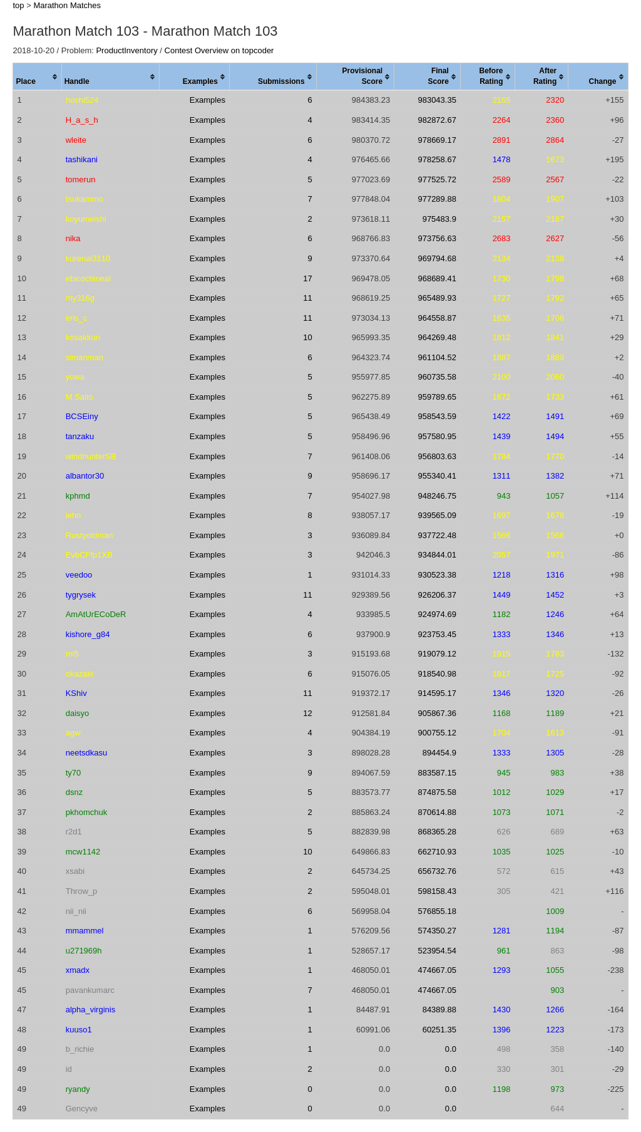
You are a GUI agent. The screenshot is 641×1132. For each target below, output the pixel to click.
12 (307, 713)
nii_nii (76, 911)
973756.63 (437, 238)
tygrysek (81, 595)
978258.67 (437, 159)
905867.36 (437, 713)
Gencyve (82, 1108)
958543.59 (437, 416)
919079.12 (437, 653)
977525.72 (437, 179)
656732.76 (437, 871)
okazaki (79, 673)
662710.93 (437, 851)
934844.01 (437, 554)
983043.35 (437, 100)
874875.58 (437, 792)
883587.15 (437, 772)
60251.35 (439, 1029)
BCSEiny (82, 416)
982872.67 (437, 120)
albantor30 (85, 475)
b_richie (80, 1049)
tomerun (81, 179)
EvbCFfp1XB (89, 554)
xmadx (78, 970)
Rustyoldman (89, 535)
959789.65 (437, 397)
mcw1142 (83, 851)
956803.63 (437, 456)
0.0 (450, 1049)
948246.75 (437, 496)
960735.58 (437, 377)
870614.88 (437, 812)
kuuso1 (79, 1029)
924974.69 (437, 614)
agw (73, 732)
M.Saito (79, 397)
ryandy (78, 1089)
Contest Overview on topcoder (219, 50)
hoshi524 (82, 100)
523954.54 (437, 950)
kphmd (78, 496)
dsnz (74, 792)
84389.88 (439, 1009)
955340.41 (437, 475)
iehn (73, 515)
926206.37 (437, 595)
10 (307, 337)
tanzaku (80, 436)
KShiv (76, 693)
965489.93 (437, 298)
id (69, 1069)
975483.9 (439, 219)
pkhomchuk (86, 812)
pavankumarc (90, 990)
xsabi (75, 871)
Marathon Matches (67, 5)
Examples (207, 100)
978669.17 (437, 140)
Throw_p (82, 891)
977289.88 (437, 199)
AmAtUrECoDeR (96, 614)
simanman (84, 357)
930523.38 (437, 574)
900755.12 (437, 732)
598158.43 (437, 891)
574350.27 (437, 930)
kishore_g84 (88, 634)
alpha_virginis (91, 1009)
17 (307, 278)
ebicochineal (88, 278)
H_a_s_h (82, 120)
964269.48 (437, 337)
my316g (80, 298)
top (18, 5)
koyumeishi (86, 219)
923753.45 (437, 634)
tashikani (82, 159)
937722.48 (437, 535)
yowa (75, 377)
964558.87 (437, 318)
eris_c (77, 318)
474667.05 (437, 970)
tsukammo (84, 199)
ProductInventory (126, 50)
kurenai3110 (88, 258)
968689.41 (437, 278)
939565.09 (437, 515)
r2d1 (74, 831)
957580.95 (437, 436)
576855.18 (437, 911)
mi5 (72, 653)
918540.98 (437, 673)
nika (73, 238)
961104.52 (437, 357)
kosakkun (83, 337)
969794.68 (437, 258)
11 (307, 298)
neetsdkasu (87, 752)
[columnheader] (37, 77)
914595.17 (437, 693)
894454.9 (439, 752)
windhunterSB (91, 456)
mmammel (85, 930)
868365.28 (437, 831)
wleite (76, 140)
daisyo (78, 713)
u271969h (84, 950)
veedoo (79, 574)
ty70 (73, 772)
